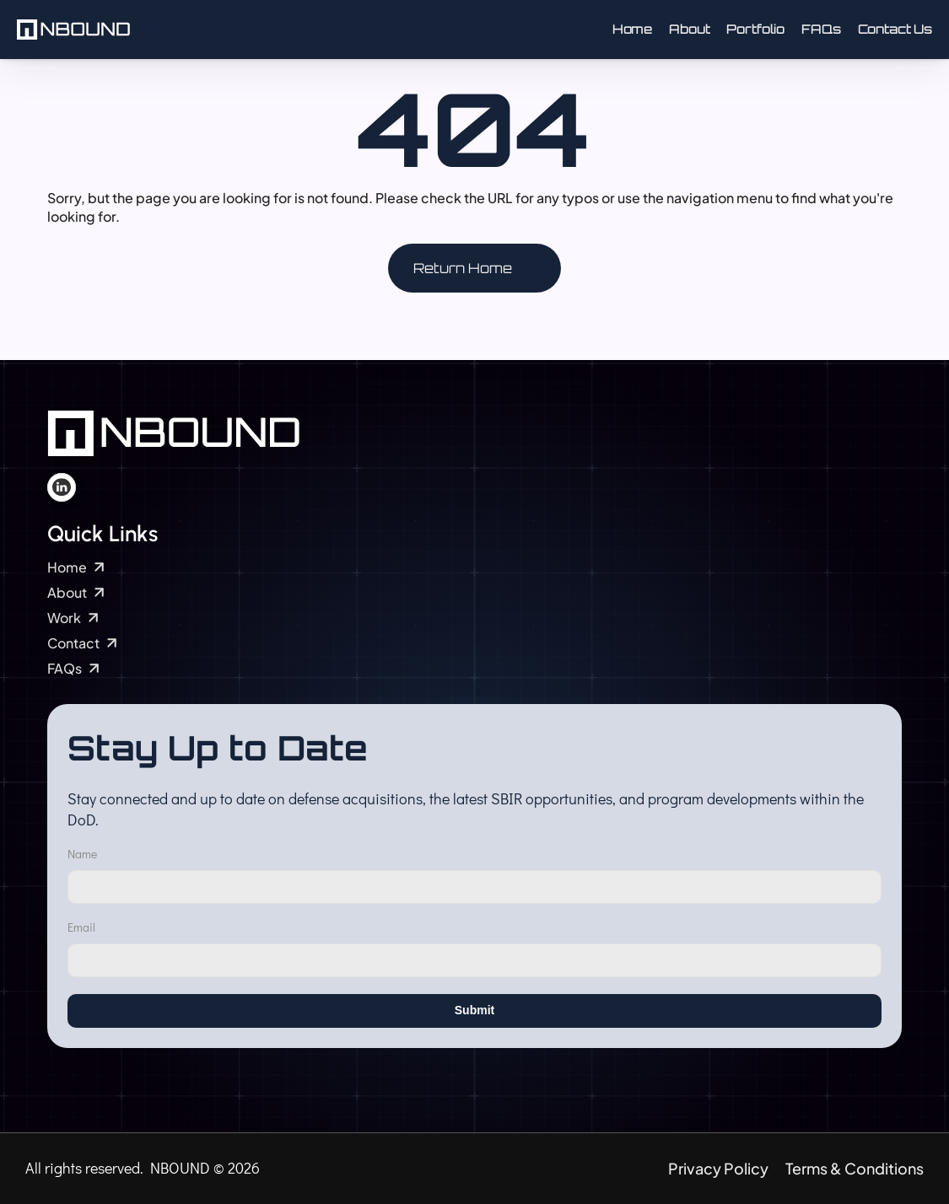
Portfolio (755, 29)
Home (632, 29)
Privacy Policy (718, 1168)
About (689, 29)
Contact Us (895, 29)
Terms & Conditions (854, 1168)
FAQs (820, 29)
